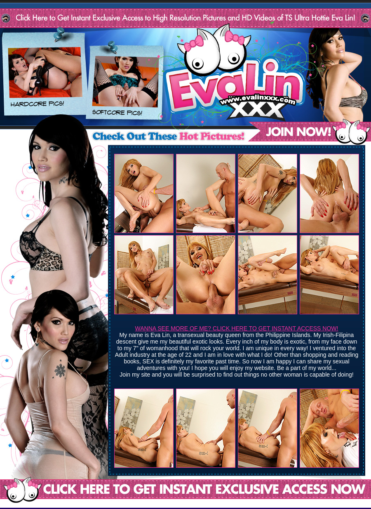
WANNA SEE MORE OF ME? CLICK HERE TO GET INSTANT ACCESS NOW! (236, 328)
